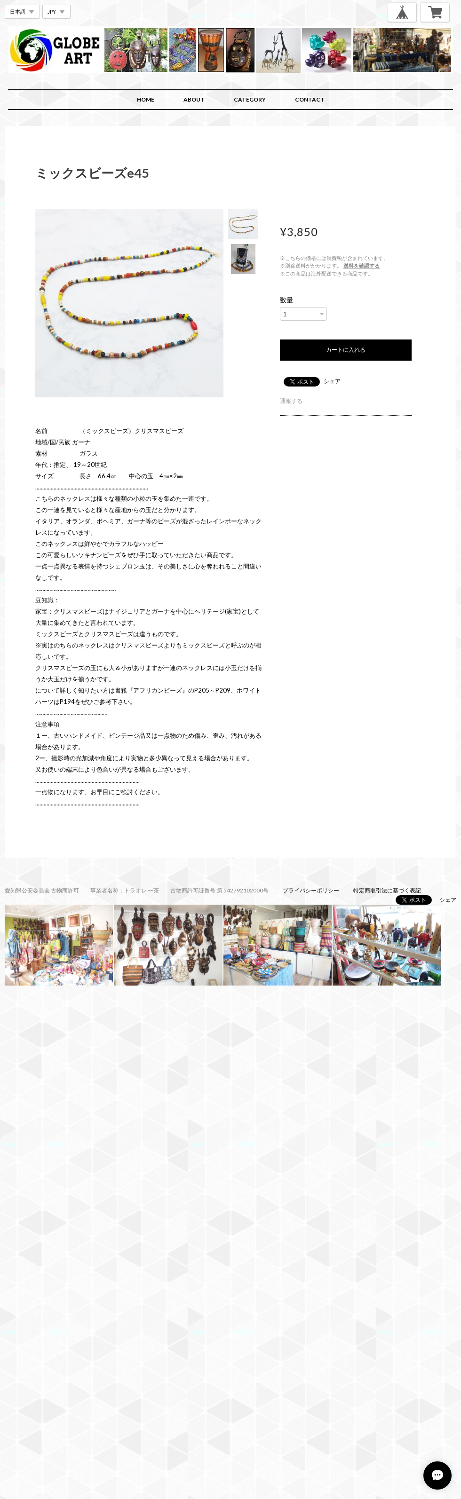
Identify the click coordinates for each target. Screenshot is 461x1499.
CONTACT (310, 99)
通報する (291, 400)
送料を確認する (361, 265)
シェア (332, 381)
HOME (145, 99)
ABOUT (194, 99)
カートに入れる (346, 350)
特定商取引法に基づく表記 (387, 890)
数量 (286, 300)
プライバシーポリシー (311, 890)
